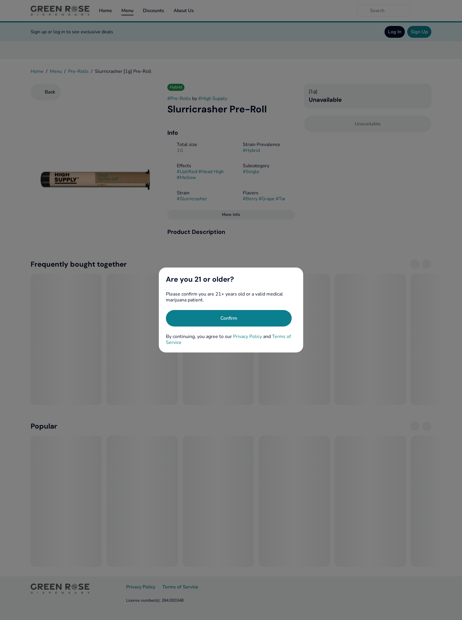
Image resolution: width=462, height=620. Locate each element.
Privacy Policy (247, 336)
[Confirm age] (229, 318)
